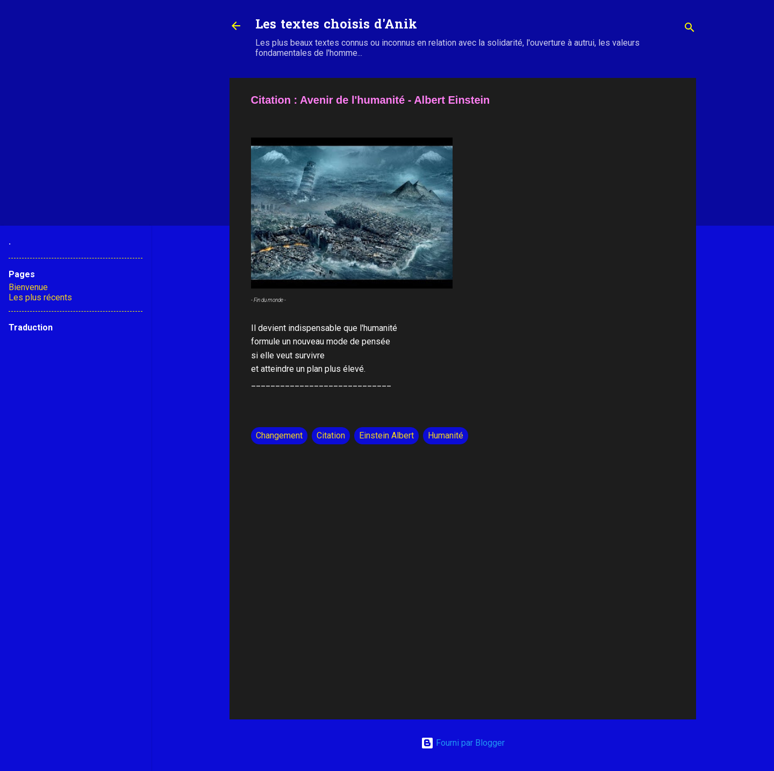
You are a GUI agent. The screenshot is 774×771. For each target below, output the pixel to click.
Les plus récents (40, 297)
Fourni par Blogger (463, 743)
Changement (279, 435)
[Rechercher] (689, 29)
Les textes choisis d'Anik (336, 25)
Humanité (445, 435)
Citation (331, 435)
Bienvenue (28, 287)
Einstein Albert (386, 435)
